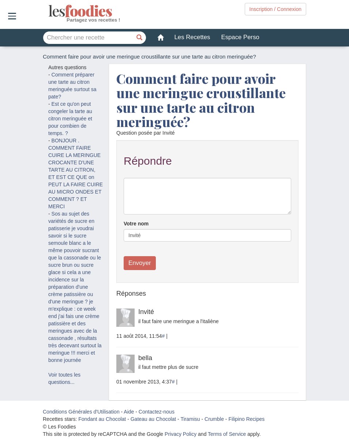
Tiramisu (190, 419)
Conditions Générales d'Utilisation (81, 412)
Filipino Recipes (246, 419)
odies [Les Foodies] (49, 11)
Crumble (214, 419)
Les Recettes (192, 37)
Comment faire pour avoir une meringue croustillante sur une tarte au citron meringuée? (201, 100)
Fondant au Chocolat (102, 419)
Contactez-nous (156, 412)
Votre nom (136, 224)
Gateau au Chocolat (153, 419)
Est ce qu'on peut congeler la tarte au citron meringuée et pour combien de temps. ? (70, 118)
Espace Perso (240, 37)
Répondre (148, 161)
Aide (129, 412)
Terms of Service (227, 434)
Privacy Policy (180, 434)
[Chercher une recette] (139, 37)
